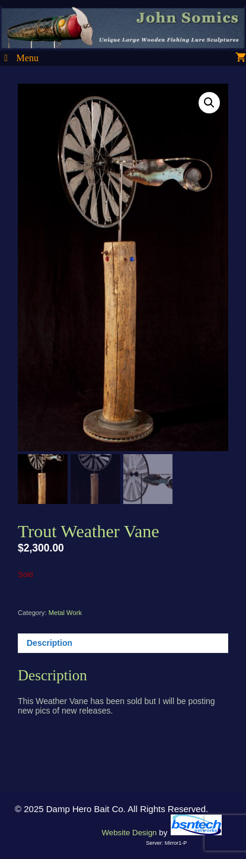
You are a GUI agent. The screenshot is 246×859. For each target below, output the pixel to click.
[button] (209, 102)
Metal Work (65, 612)
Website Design (128, 832)
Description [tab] (49, 643)
